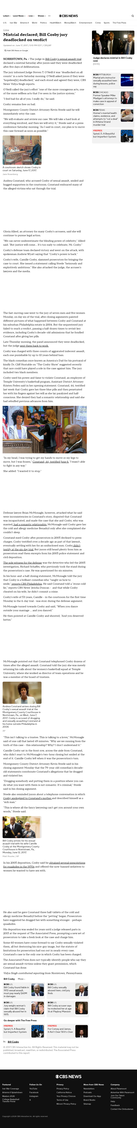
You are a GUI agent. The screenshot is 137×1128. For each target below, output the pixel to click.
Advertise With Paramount (122, 1092)
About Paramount (118, 1089)
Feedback (115, 1105)
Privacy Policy (63, 1089)
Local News (19, 16)
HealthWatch (55, 23)
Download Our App (92, 1096)
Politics (43, 23)
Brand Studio (89, 1100)
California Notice (64, 1092)
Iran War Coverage (10, 1089)
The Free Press (119, 23)
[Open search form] (133, 16)
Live (31, 16)
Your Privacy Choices (66, 1096)
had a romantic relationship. (30, 524)
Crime (98, 23)
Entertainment (85, 23)
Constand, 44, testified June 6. (51, 462)
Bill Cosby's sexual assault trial (63, 59)
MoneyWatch (70, 23)
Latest (6, 16)
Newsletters (89, 1089)
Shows (42, 16)
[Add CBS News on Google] (16, 50)
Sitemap (87, 1104)
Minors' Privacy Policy (66, 1104)
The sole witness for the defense (22, 563)
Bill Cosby (13, 1041)
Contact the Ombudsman (122, 1109)
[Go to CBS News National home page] (68, 16)
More (21, 979)
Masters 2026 (8, 1096)
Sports (106, 23)
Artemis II (24, 23)
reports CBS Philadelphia (26, 584)
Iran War (13, 23)
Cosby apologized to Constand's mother (27, 798)
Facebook (33, 1092)
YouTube (33, 1089)
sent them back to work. (34, 346)
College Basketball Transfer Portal (10, 1100)
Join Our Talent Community (117, 1097)
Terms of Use (62, 1100)
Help (113, 1101)
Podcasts (88, 1092)
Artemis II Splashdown (12, 1092)
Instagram (33, 1096)
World (34, 23)
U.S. (5, 23)
